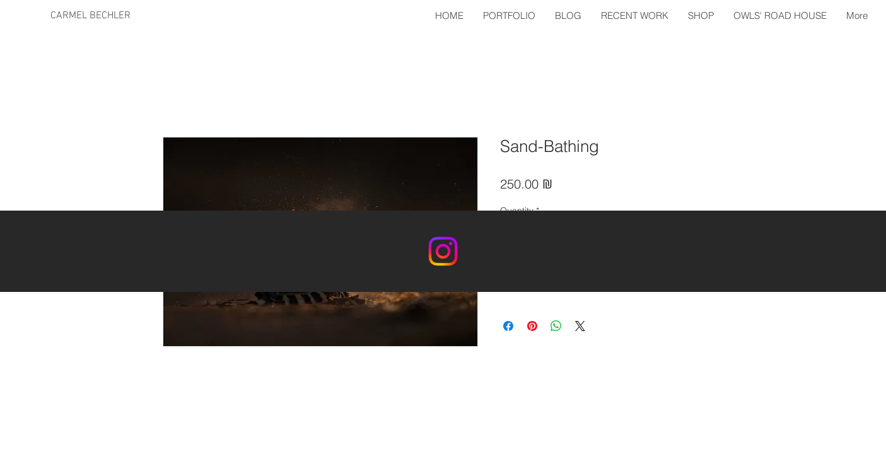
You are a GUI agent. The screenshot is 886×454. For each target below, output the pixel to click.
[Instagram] (443, 251)
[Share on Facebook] (508, 326)
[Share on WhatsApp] (556, 326)
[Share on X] (580, 326)
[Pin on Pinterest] (532, 326)
